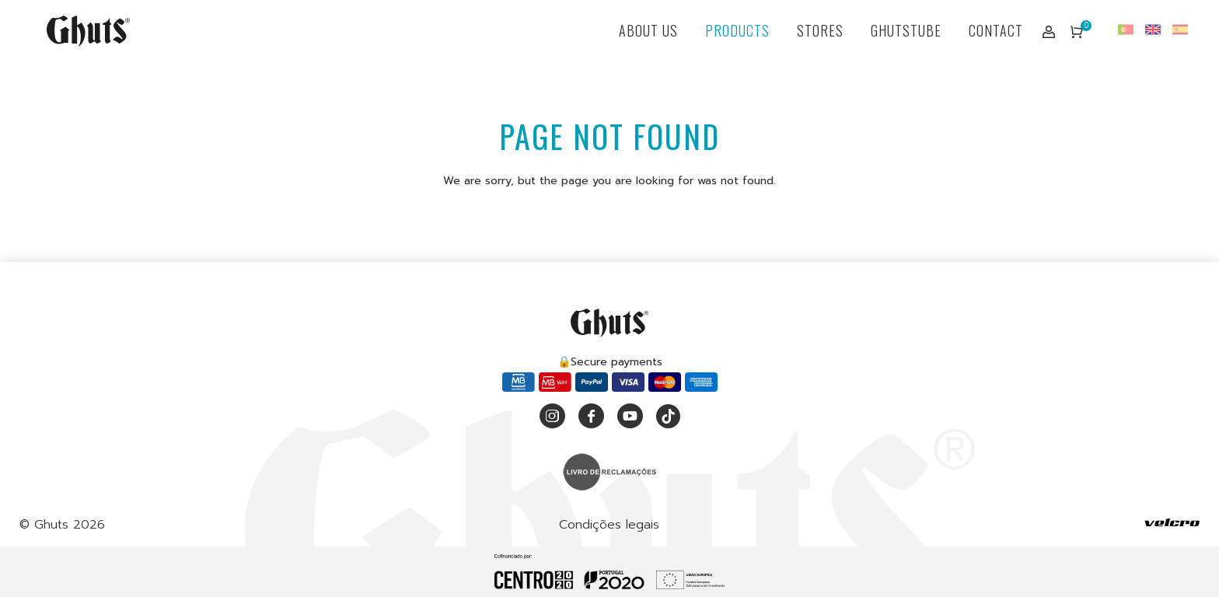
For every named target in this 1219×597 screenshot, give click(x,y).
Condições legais (609, 524)
